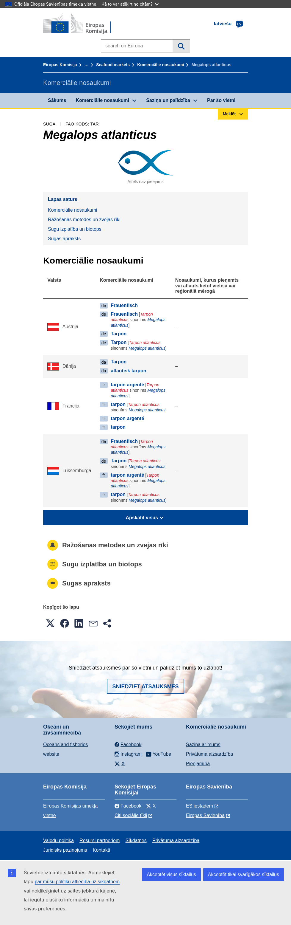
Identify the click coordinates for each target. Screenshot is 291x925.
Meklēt (181, 46)
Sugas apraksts (64, 238)
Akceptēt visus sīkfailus (171, 874)
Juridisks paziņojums (65, 850)
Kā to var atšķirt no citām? (130, 4)
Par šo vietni (221, 100)
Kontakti (101, 850)
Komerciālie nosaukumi (160, 64)
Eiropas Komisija (60, 64)
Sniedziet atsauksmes (145, 687)
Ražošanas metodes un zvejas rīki (84, 219)
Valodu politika (58, 840)
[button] (50, 623)
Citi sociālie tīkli (131, 815)
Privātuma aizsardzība (209, 754)
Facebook (128, 805)
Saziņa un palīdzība (168, 100)
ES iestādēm (199, 805)
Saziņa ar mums (203, 744)
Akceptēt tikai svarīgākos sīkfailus (243, 874)
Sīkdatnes (136, 840)
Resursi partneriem (99, 840)
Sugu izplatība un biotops (74, 229)
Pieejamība (198, 763)
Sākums (57, 100)
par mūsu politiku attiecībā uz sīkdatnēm (77, 881)
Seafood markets (113, 64)
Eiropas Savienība (205, 815)
